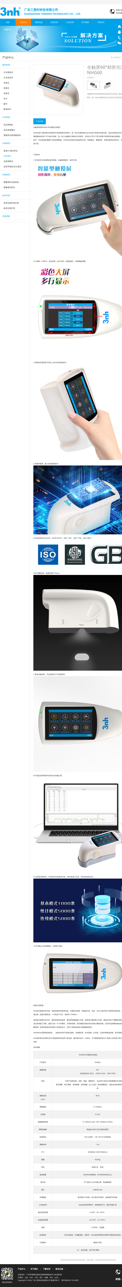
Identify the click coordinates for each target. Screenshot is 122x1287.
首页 (8, 22)
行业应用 (70, 22)
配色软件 (7, 109)
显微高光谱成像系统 (12, 135)
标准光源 (6, 195)
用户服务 (85, 22)
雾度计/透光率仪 (11, 150)
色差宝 (6, 93)
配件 (5, 104)
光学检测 (6, 117)
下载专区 (101, 22)
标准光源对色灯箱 (11, 203)
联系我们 (23, 29)
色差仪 (6, 82)
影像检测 (6, 174)
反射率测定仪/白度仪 (12, 166)
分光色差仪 (8, 77)
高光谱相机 (8, 124)
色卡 (5, 98)
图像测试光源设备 (11, 182)
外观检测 (6, 143)
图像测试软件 (9, 187)
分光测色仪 (8, 72)
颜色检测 (6, 64)
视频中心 (8, 29)
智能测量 (6, 216)
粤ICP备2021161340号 (70, 1280)
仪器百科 (54, 22)
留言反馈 (59, 1269)
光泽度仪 (7, 156)
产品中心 (23, 22)
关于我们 (34, 1269)
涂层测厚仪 (8, 161)
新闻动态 (39, 22)
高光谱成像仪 (9, 130)
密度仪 (6, 88)
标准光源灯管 (9, 208)
